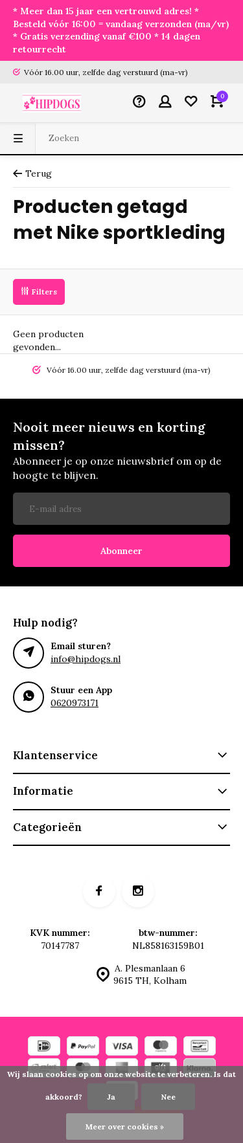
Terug (32, 173)
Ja (111, 1097)
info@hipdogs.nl (86, 659)
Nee (168, 1097)
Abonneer (121, 551)
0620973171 (74, 703)
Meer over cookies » (125, 1126)
